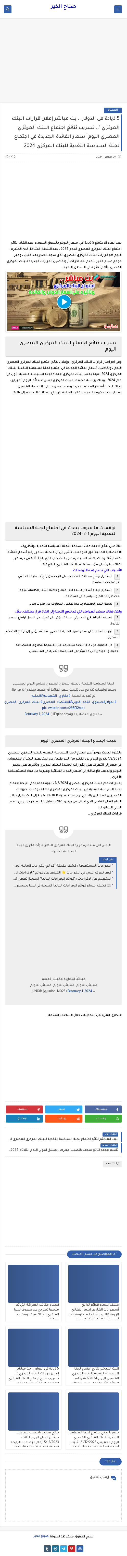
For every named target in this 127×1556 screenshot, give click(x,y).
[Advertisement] (63, 62)
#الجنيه (37, 696)
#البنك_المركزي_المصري (23, 702)
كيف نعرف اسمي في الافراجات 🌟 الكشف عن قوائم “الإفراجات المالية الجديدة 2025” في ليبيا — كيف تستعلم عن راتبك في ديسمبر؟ (62, 873)
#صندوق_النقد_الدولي (88, 702)
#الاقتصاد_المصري (57, 702)
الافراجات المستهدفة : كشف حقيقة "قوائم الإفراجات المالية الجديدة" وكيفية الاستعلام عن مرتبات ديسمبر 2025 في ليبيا (62, 866)
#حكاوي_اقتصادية (57, 696)
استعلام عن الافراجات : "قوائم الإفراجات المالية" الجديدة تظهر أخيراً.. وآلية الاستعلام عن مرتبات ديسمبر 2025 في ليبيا (62, 879)
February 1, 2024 (37, 714)
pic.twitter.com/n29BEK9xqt (63, 708)
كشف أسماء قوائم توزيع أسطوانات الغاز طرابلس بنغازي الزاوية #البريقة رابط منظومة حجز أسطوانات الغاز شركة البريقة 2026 (93, 1314)
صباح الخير (63, 7)
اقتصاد (113, 110)
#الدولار (111, 702)
